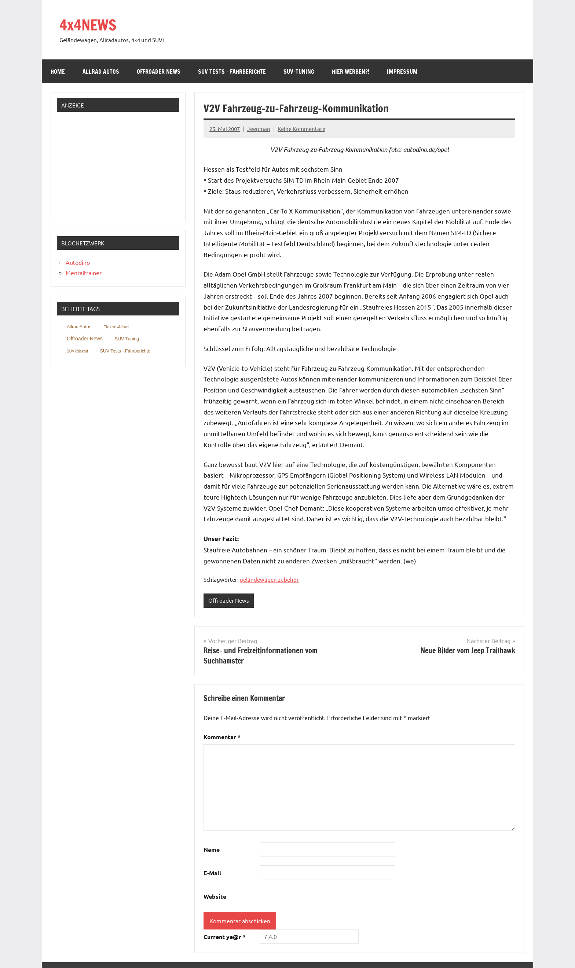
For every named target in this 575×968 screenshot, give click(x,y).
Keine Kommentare (301, 128)
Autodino (78, 262)
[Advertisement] (105, 163)
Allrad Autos (101, 71)
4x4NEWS (87, 24)
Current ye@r (225, 936)
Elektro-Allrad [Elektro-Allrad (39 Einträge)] (116, 327)
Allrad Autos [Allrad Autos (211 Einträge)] (79, 326)
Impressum (402, 71)
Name (212, 849)
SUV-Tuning (298, 71)
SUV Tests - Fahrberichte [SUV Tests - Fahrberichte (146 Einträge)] (125, 351)
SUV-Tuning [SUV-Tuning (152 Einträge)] (127, 338)
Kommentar (222, 737)
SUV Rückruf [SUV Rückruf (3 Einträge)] (77, 351)
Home (58, 71)
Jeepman (258, 128)
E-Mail (212, 873)
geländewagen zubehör (269, 579)
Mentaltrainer (84, 272)
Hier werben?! (350, 71)
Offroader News (158, 71)
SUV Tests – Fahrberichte (232, 71)
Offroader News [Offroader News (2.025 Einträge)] (85, 338)
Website (215, 896)
